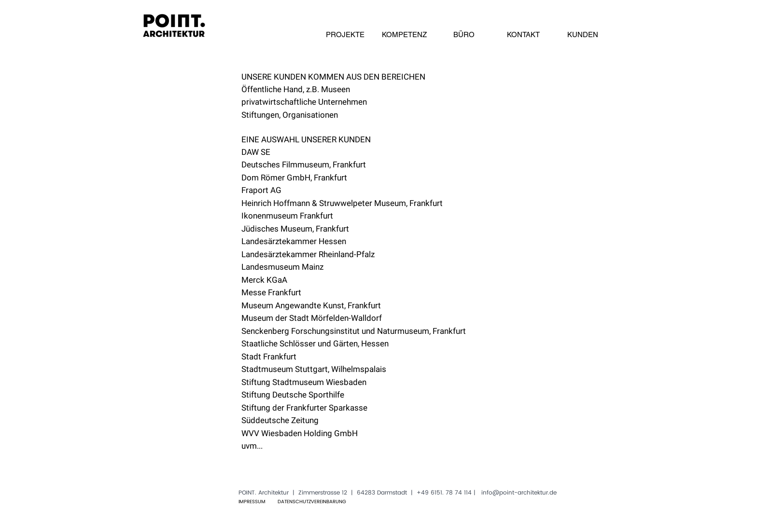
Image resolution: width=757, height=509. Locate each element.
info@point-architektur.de (519, 492)
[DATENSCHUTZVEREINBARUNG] (311, 501)
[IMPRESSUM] (252, 501)
